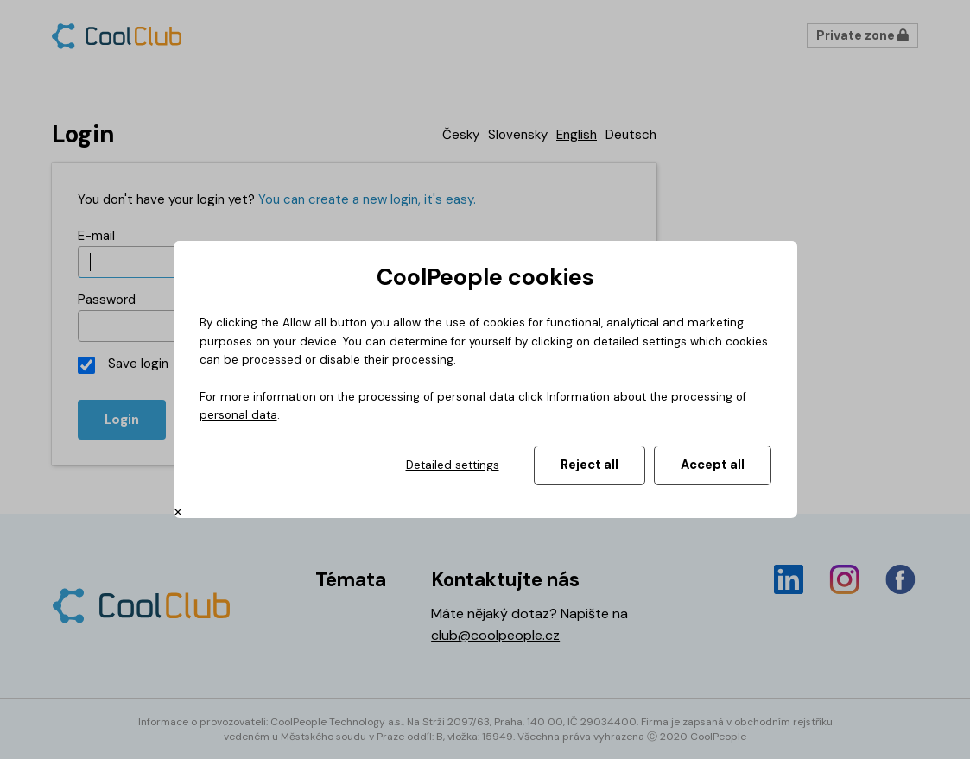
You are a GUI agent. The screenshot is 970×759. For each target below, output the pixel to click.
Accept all (713, 464)
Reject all (589, 464)
